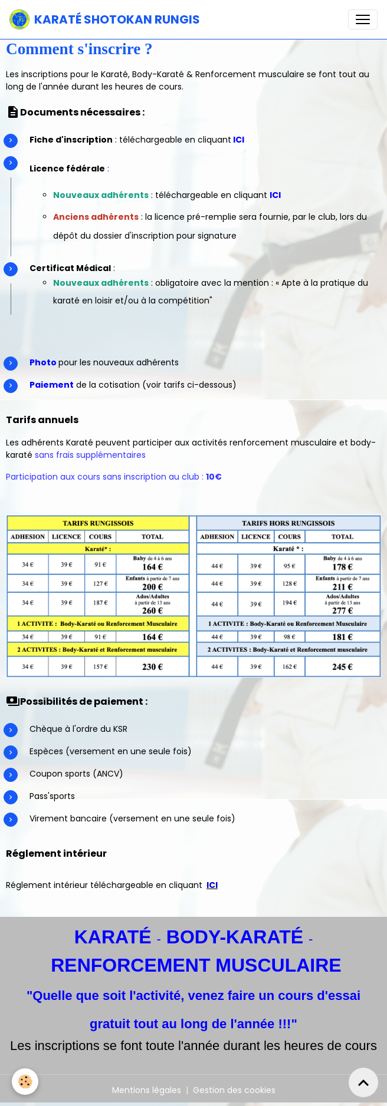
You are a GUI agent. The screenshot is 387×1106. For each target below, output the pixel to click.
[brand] (104, 19)
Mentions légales (146, 1090)
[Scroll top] (363, 1082)
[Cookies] (25, 1081)
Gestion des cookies (234, 1090)
